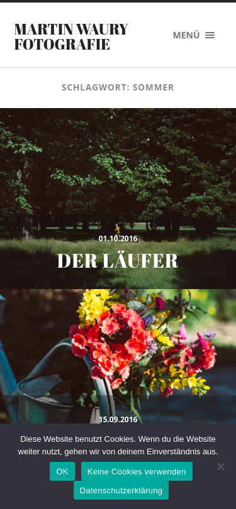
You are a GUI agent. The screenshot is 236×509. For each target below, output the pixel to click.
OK (62, 471)
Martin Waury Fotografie (71, 36)
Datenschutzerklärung (121, 490)
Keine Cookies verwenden (136, 471)
